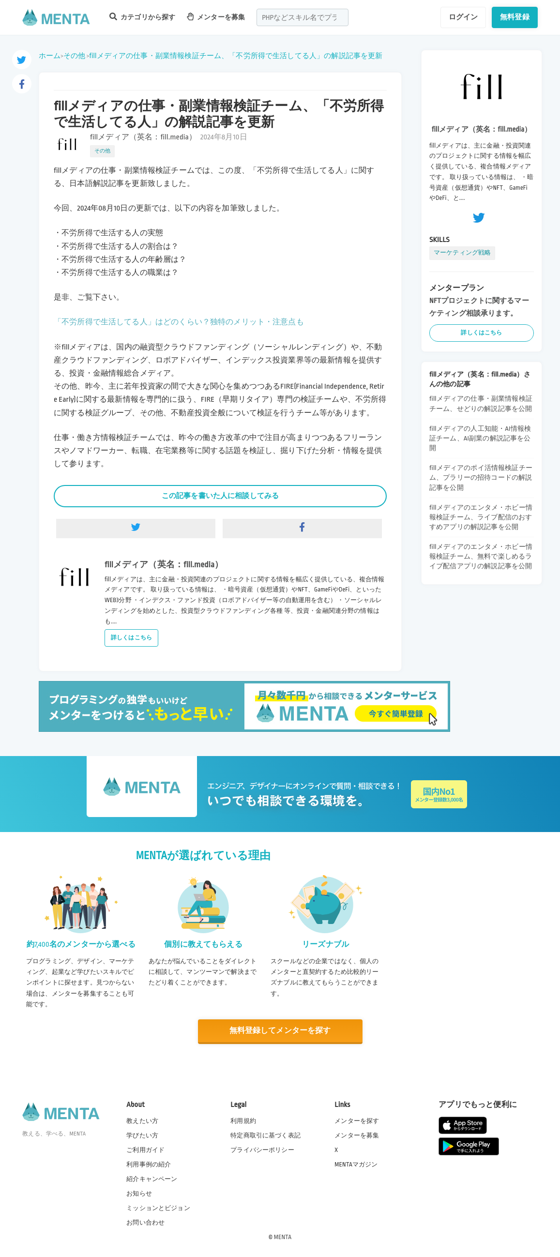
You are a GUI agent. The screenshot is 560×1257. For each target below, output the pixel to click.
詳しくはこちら (131, 638)
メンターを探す (356, 1120)
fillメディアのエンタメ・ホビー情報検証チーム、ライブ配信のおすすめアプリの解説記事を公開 (480, 517)
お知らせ (139, 1193)
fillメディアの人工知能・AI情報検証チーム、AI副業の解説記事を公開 (480, 438)
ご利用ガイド (145, 1149)
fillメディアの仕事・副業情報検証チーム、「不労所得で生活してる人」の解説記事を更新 (235, 56)
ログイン (463, 17)
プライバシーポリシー (262, 1149)
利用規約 (243, 1120)
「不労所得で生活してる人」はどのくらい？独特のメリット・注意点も (179, 322)
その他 (74, 56)
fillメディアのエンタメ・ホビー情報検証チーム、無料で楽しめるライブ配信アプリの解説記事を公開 (480, 556)
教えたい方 (142, 1120)
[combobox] (302, 17)
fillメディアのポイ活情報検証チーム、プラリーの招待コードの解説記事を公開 (480, 477)
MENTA (283, 1237)
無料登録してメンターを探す (280, 1031)
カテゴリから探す (142, 17)
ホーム (50, 56)
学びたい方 (142, 1135)
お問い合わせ (145, 1222)
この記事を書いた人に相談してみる (220, 496)
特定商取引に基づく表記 (265, 1135)
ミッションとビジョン (158, 1208)
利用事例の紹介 (148, 1164)
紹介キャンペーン (151, 1179)
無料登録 (515, 17)
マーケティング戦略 (462, 252)
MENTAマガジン (356, 1164)
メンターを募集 (216, 17)
